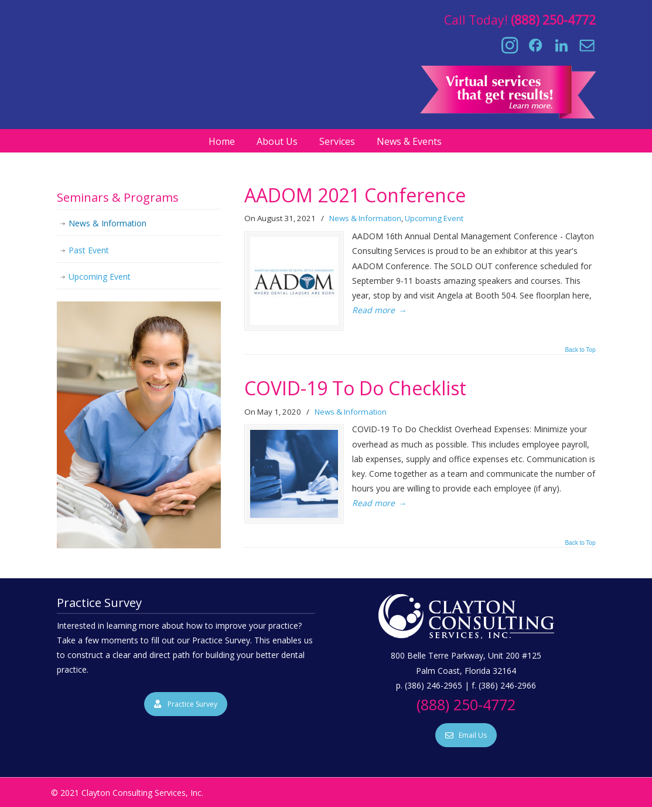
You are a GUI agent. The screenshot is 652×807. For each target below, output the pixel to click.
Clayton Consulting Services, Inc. (326, 59)
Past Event (89, 250)
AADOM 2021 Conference (355, 195)
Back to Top (580, 350)
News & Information (365, 218)
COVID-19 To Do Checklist (355, 388)
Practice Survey (185, 704)
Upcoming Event (434, 218)
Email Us (466, 735)
